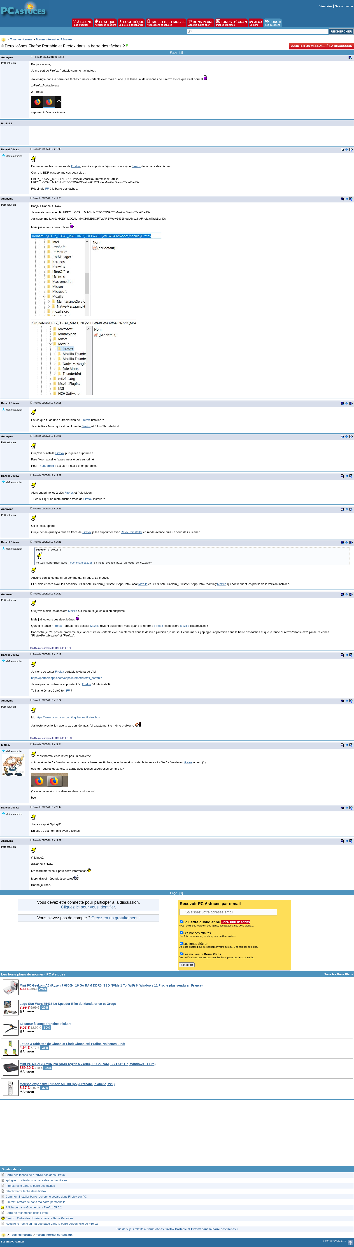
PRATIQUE (105, 22)
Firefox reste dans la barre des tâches (30, 1185)
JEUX (255, 22)
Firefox (75, 166)
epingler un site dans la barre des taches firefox (36, 1180)
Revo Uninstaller (131, 532)
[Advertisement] (177, 1134)
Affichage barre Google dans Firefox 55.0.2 (34, 1207)
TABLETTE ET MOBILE (166, 22)
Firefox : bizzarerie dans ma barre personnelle (35, 1202)
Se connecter (344, 6)
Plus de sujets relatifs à (177, 1229)
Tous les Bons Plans (338, 974)
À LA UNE (82, 22)
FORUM (273, 22)
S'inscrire (325, 6)
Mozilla (142, 584)
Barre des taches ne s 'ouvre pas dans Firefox (35, 1175)
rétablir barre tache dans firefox (26, 1191)
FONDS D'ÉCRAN (231, 22)
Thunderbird (46, 465)
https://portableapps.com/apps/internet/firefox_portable (66, 678)
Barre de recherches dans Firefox (27, 1212)
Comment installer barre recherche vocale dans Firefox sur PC (46, 1196)
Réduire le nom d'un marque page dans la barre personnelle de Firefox (52, 1223)
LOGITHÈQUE (131, 22)
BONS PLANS (201, 22)
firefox (188, 762)
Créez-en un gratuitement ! (115, 918)
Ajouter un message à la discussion (321, 46)
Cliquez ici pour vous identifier (88, 907)
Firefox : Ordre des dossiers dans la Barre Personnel (40, 1218)
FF (47, 188)
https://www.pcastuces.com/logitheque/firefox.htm (68, 717)
